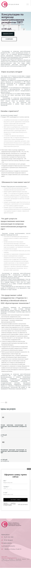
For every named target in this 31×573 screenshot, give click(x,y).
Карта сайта (4, 556)
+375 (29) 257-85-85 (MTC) (9, 546)
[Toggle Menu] (27, 4)
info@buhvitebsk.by (7, 543)
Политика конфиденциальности (9, 558)
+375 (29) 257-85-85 (13, 4)
